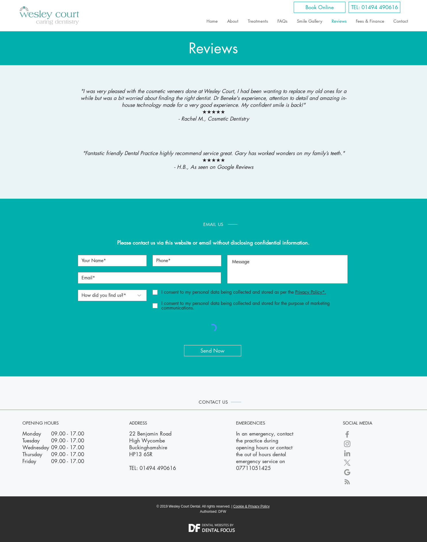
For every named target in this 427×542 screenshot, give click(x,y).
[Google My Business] (347, 472)
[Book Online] (319, 7)
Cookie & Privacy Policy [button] (251, 506)
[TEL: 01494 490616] (374, 7)
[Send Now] (212, 350)
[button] (310, 292)
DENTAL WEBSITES (215, 525)
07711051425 (253, 467)
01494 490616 (158, 467)
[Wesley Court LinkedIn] (347, 453)
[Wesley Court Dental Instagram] (347, 444)
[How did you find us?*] (112, 295)
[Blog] (347, 481)
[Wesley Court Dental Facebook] (347, 434)
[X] (347, 462)
